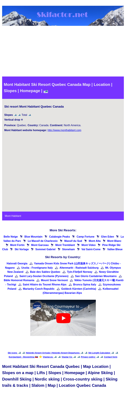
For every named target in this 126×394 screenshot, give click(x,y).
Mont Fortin (17, 245)
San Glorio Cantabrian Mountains (96, 276)
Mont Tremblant (65, 245)
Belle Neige (11, 236)
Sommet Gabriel (45, 249)
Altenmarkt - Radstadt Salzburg (78, 267)
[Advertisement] (63, 52)
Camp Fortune (85, 236)
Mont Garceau (40, 245)
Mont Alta (95, 241)
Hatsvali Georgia (17, 263)
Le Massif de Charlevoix (43, 241)
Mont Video (89, 245)
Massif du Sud (73, 241)
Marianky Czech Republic (39, 288)
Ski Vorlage (22, 249)
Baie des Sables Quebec (45, 271)
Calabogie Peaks (59, 236)
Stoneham (68, 249)
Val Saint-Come (91, 249)
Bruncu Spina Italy (84, 284)
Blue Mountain (33, 236)
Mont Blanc (114, 241)
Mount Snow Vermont (54, 280)
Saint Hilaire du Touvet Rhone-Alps (44, 284)
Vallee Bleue (114, 249)
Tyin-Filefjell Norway (79, 271)
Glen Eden (107, 236)
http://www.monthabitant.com (64, 130)
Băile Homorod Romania (19, 280)
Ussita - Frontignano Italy (37, 267)
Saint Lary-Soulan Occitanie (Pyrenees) (43, 276)
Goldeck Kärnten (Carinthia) (78, 288)
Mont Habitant (13, 216)
